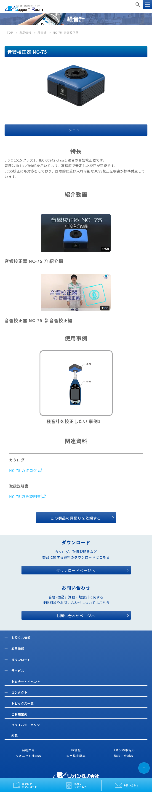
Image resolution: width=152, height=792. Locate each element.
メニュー (76, 129)
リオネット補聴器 (28, 756)
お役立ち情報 (21, 638)
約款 (14, 735)
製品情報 (25, 32)
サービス (17, 671)
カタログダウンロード (29, 785)
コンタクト (19, 693)
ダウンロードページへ (75, 570)
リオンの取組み (123, 750)
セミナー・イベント (25, 681)
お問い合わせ (131, 785)
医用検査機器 (75, 756)
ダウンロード (21, 660)
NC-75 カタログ (23, 470)
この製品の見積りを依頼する (75, 518)
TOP (10, 32)
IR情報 (76, 750)
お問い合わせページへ (75, 615)
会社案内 (28, 750)
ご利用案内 (19, 714)
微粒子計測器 (123, 756)
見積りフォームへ (80, 785)
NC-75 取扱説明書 (25, 496)
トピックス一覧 (22, 703)
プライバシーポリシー (27, 725)
